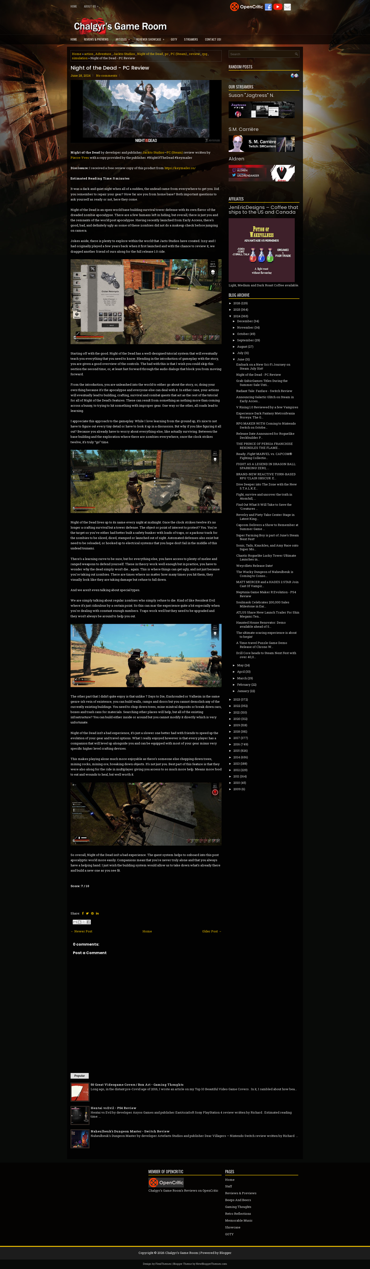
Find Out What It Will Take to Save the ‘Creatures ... (264, 506)
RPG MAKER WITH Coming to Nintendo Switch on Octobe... (266, 425)
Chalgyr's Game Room (181, 1253)
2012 (236, 770)
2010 (236, 783)
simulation (80, 58)
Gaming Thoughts (238, 1207)
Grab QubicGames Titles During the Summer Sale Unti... (262, 383)
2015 (236, 750)
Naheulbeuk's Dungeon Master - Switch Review (130, 1131)
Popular (79, 1075)
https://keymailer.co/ (180, 168)
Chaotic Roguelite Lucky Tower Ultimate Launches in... (266, 557)
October (243, 334)
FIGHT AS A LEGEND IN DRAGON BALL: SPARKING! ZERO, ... (266, 466)
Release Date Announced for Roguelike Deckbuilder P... (265, 435)
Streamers (191, 39)
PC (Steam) (179, 54)
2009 (237, 789)
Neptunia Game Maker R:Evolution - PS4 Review (266, 594)
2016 (236, 744)
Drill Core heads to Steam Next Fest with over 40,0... (266, 655)
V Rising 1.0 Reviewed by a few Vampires (267, 407)
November (245, 327)
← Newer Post (81, 931)
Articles (124, 37)
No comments (106, 75)
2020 (236, 719)
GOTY (174, 39)
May (240, 665)
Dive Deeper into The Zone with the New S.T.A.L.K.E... (266, 486)
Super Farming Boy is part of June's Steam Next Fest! (267, 537)
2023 (236, 699)
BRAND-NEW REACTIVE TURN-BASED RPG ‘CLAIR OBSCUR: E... (266, 476)
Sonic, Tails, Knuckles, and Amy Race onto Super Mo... (267, 547)
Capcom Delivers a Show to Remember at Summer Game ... (267, 527)
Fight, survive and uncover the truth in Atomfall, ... (264, 496)
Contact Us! (213, 39)
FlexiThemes (163, 1263)
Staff (228, 1186)
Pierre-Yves (80, 157)
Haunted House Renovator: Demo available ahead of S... (261, 624)
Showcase (232, 1227)
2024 (236, 316)
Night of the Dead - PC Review (110, 68)
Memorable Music (238, 1220)
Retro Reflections (238, 1213)
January (243, 691)
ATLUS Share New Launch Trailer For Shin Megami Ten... (267, 614)
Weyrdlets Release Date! (254, 566)
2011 (236, 776)
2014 (236, 757)
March (242, 678)
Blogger (225, 1253)
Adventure (103, 54)
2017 (236, 738)
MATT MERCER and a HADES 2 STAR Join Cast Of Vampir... (267, 584)
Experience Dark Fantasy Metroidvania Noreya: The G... (265, 415)
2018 (236, 731)
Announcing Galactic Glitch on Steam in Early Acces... (265, 399)
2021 (236, 712)
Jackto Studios (124, 54)
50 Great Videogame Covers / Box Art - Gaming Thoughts (137, 1084)
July (240, 353)
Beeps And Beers (238, 1200)
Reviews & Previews (96, 39)
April (241, 671)
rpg (204, 54)
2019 (236, 725)
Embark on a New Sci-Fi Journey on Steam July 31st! (263, 366)
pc (166, 54)
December (245, 321)
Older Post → (212, 931)
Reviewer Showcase (151, 37)
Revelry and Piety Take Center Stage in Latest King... (265, 517)
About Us (92, 5)
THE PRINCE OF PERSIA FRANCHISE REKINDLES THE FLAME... (264, 446)
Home (74, 6)
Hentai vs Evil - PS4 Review (113, 1108)
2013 (236, 763)
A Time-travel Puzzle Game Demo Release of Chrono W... (261, 645)
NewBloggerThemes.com (211, 1263)
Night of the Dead (150, 54)
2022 (236, 706)
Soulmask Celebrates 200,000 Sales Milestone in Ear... (262, 604)
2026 (236, 303)
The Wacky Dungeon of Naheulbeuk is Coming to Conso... (264, 574)
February (244, 684)
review (194, 54)
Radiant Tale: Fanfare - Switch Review (264, 391)
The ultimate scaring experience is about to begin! (266, 634)
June (240, 359)
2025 (236, 309)
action (88, 54)
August (242, 346)
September (245, 340)
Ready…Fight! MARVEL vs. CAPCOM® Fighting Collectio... (264, 456)
